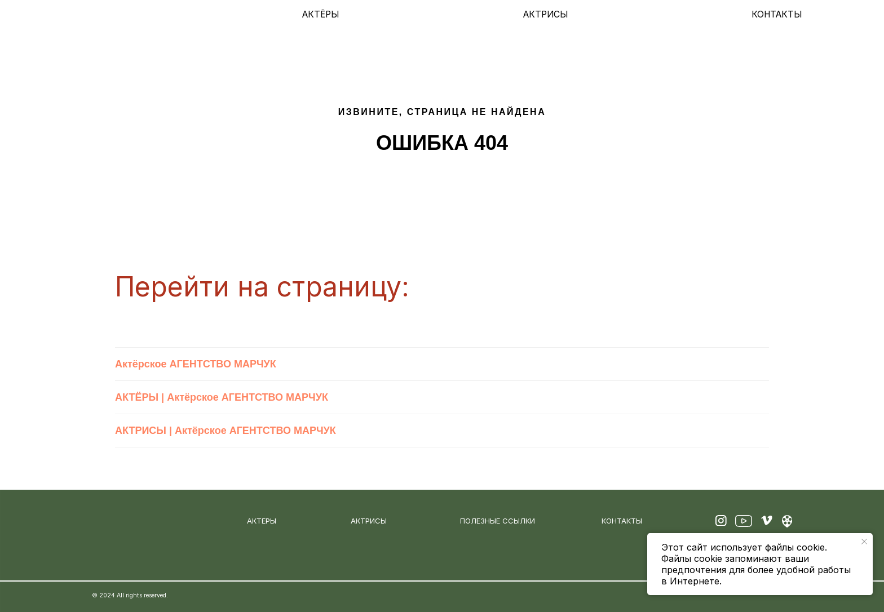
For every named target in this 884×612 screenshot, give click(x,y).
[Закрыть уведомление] (864, 541)
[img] (131, 14)
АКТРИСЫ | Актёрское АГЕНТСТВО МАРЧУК (225, 430)
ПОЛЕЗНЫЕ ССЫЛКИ (497, 520)
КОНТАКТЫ (777, 14)
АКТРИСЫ (545, 14)
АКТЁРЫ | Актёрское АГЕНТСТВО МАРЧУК (221, 397)
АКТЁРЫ (320, 14)
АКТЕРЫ (261, 520)
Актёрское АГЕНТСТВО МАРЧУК (195, 364)
